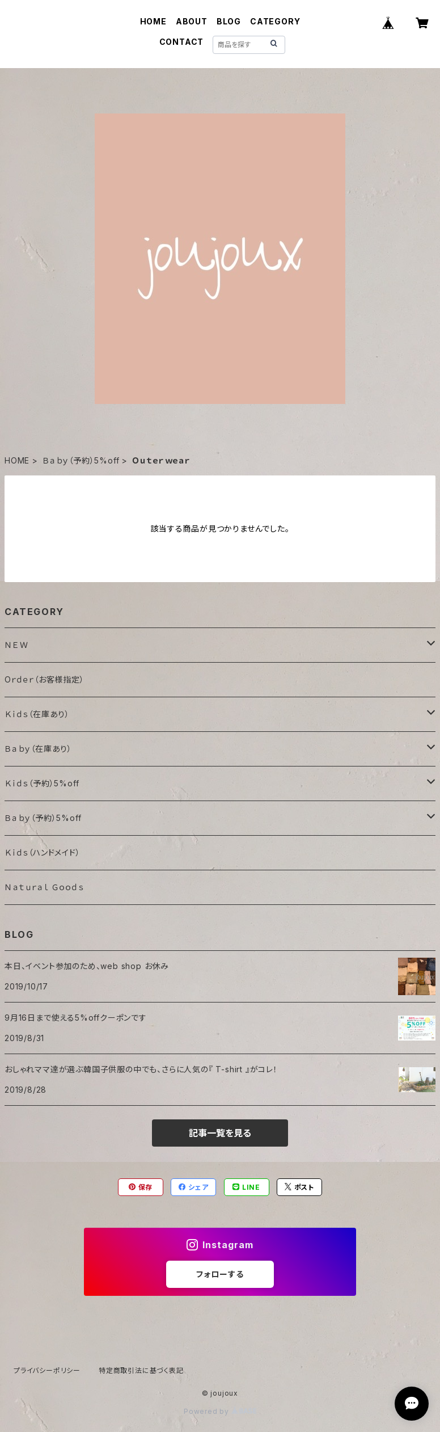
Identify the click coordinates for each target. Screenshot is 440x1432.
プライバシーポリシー (47, 1370)
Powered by (220, 1411)
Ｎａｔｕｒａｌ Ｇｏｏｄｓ (44, 887)
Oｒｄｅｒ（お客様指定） (44, 679)
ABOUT (192, 21)
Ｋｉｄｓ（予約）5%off (42, 783)
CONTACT (181, 42)
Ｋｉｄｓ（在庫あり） (37, 714)
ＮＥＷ (16, 645)
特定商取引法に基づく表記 (141, 1370)
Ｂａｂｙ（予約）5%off (81, 460)
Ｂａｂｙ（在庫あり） (38, 748)
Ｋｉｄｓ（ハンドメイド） (43, 852)
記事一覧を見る (220, 1133)
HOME (153, 21)
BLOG (229, 21)
